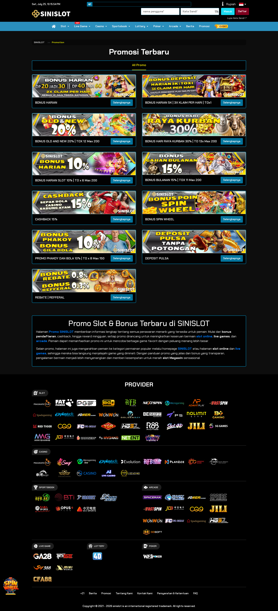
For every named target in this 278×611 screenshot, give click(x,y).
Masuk (228, 11)
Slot (65, 26)
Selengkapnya (121, 102)
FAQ (195, 593)
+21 (82, 593)
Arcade (175, 26)
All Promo (139, 65)
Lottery (141, 26)
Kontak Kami (145, 593)
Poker (158, 26)
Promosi (204, 26)
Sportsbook (121, 26)
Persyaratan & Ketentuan (173, 593)
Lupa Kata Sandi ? (236, 18)
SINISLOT (39, 42)
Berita (190, 26)
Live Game (82, 25)
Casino (101, 26)
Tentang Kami (124, 593)
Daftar (242, 11)
